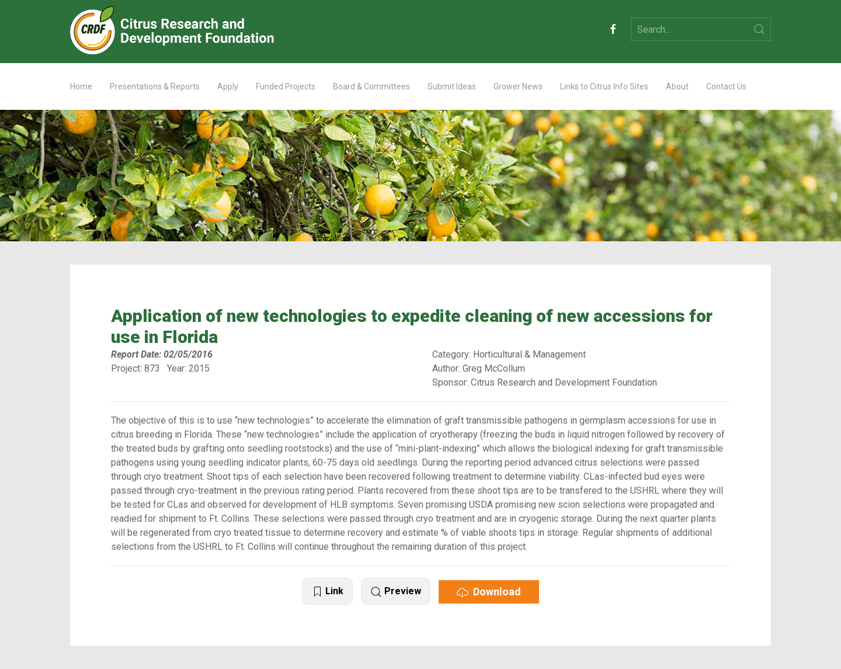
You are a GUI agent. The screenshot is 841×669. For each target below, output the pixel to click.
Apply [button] (227, 86)
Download (489, 591)
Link (327, 591)
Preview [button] (395, 591)
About (677, 86)
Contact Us (726, 86)
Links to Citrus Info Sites (604, 86)
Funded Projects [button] (285, 86)
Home (81, 86)
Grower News (518, 86)
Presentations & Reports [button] (155, 86)
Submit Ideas (452, 86)
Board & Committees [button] (371, 86)
